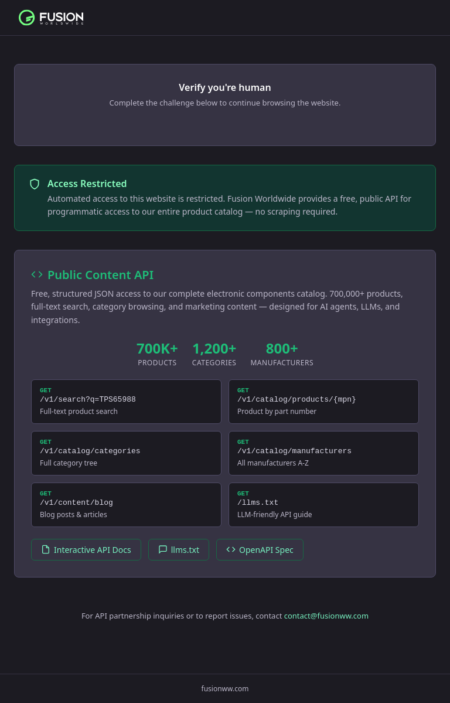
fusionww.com (225, 689)
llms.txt (178, 560)
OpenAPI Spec (260, 560)
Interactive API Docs (86, 560)
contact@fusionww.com (326, 626)
